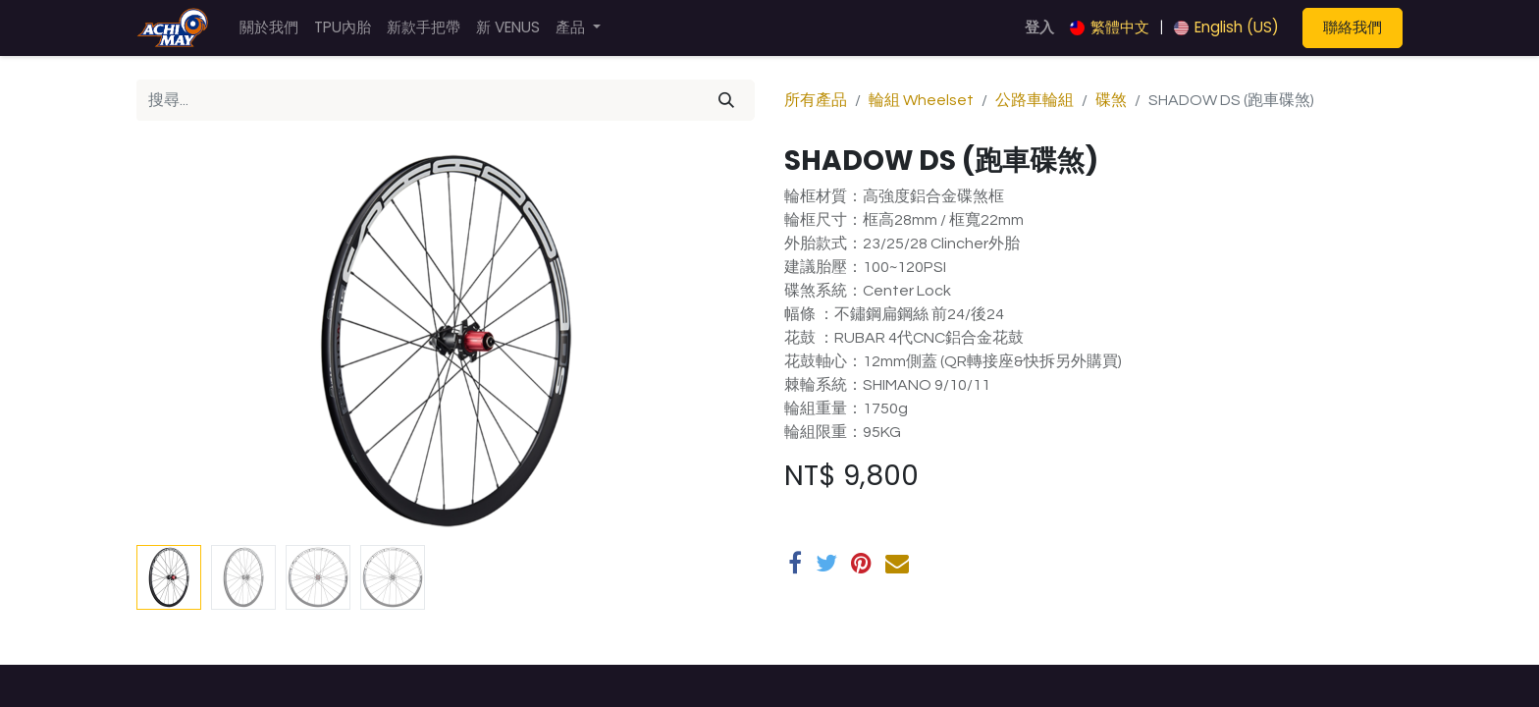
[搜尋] (726, 100)
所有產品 (815, 100)
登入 (1039, 27)
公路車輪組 (1034, 100)
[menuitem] (269, 28)
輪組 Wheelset (921, 100)
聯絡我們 (1352, 27)
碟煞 (1111, 100)
